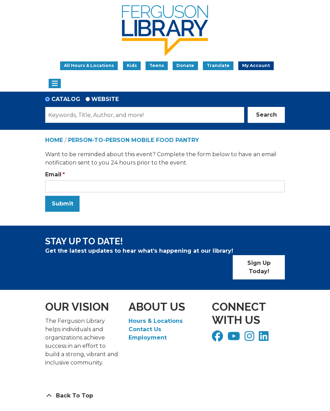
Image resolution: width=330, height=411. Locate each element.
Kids (132, 65)
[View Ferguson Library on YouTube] (235, 338)
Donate (185, 65)
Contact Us (145, 329)
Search (266, 114)
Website (105, 99)
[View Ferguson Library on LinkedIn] (264, 338)
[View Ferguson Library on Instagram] (250, 338)
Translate (218, 65)
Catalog (65, 99)
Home (54, 140)
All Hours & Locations (89, 65)
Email (53, 174)
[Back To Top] (165, 395)
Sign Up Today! (259, 267)
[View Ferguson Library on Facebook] (218, 338)
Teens (156, 65)
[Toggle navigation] (55, 84)
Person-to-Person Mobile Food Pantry (133, 140)
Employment (148, 337)
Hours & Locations (156, 321)
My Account (256, 65)
